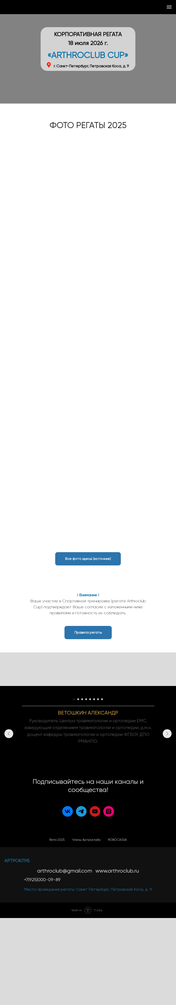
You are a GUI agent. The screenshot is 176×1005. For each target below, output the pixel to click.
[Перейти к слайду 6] (94, 786)
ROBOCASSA (117, 926)
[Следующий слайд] (167, 736)
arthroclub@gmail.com (64, 958)
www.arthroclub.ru (117, 958)
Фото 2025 (56, 926)
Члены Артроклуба (86, 926)
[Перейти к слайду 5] (90, 786)
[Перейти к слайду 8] (102, 786)
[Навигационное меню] (169, 7)
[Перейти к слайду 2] (78, 786)
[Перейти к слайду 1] (74, 786)
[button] (88, 632)
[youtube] (95, 898)
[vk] (67, 898)
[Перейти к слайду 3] (82, 786)
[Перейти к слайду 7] (98, 786)
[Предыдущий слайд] (8, 736)
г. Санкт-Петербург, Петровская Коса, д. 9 (91, 66)
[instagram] (108, 898)
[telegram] (81, 898)
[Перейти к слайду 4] (86, 786)
